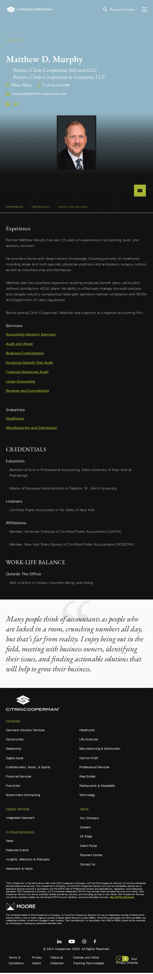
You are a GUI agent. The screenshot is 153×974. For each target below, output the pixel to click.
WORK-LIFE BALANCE (73, 208)
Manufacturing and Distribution (31, 428)
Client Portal (88, 847)
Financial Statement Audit (27, 372)
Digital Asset (14, 759)
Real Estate (87, 777)
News (10, 842)
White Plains (21, 85)
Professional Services (94, 768)
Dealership (13, 750)
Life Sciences (88, 740)
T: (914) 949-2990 (56, 85)
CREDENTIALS (41, 208)
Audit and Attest (19, 344)
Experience (14, 208)
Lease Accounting (20, 382)
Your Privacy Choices (127, 962)
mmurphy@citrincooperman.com (39, 93)
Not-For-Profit (88, 759)
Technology (87, 796)
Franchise (13, 787)
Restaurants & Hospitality (97, 787)
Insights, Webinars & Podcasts (28, 860)
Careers (85, 828)
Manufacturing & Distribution (99, 750)
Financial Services (18, 777)
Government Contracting (23, 796)
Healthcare (15, 419)
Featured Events (17, 851)
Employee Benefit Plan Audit (29, 363)
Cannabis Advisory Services (25, 731)
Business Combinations (25, 354)
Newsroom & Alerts (19, 870)
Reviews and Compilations (27, 391)
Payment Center (121, 9)
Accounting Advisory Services (31, 335)
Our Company (89, 819)
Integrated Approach (20, 819)
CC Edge (86, 837)
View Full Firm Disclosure (122, 898)
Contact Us (87, 865)
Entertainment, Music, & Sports (28, 768)
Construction (15, 740)
